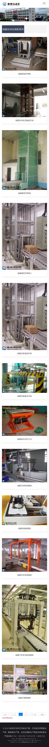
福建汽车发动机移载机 (24, 655)
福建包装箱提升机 (24, 353)
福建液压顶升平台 (24, 439)
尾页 (42, 715)
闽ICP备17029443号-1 (28, 736)
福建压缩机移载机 (24, 485)
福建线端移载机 (24, 528)
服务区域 (41, 736)
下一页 (33, 715)
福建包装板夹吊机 (24, 396)
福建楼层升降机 (24, 193)
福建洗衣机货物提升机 (24, 120)
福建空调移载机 (24, 698)
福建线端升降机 (24, 74)
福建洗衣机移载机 (24, 575)
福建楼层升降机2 (24, 273)
